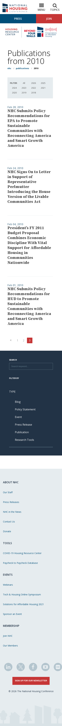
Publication (22, 432)
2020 (14, 92)
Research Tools (24, 440)
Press (18, 19)
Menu (41, 7)
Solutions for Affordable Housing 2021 (23, 604)
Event (18, 417)
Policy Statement (25, 409)
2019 (24, 92)
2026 (33, 83)
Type (12, 392)
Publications (22, 68)
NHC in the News (12, 511)
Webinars (8, 584)
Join (49, 19)
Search (13, 360)
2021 (43, 87)
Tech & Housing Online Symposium (22, 594)
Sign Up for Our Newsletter (31, 681)
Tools (7, 543)
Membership (11, 626)
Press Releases (11, 502)
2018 (33, 92)
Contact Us (9, 521)
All (24, 83)
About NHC (11, 482)
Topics (55, 7)
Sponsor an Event (12, 614)
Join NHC (8, 635)
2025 (43, 83)
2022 (33, 87)
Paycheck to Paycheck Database (20, 562)
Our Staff (8, 492)
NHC (9, 68)
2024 (14, 87)
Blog (18, 402)
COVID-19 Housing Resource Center (22, 553)
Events (8, 575)
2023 (24, 87)
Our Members (10, 645)
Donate (7, 531)
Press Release (23, 424)
